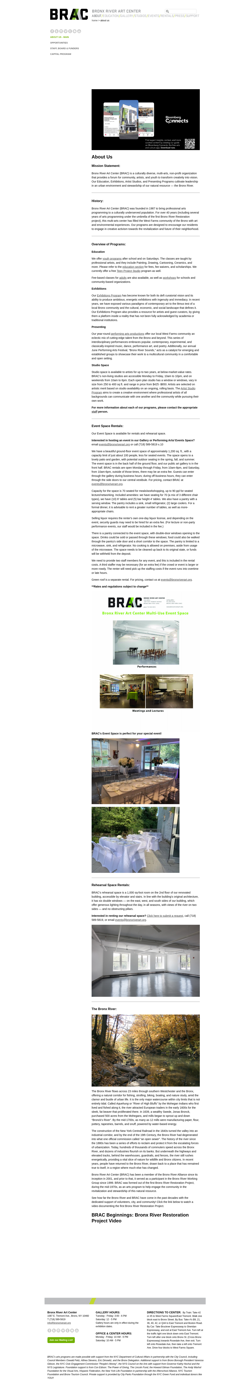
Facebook (52, 31)
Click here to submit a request (165, 915)
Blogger (75, 31)
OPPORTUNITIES (59, 43)
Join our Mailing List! (61, 1340)
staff (94, 411)
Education (111, 16)
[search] (180, 10)
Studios (140, 16)
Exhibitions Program (109, 295)
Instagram (61, 31)
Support (192, 16)
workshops (169, 277)
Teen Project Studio (128, 270)
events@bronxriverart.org (114, 444)
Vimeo (66, 31)
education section (133, 266)
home (95, 20)
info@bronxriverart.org (59, 1323)
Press (180, 16)
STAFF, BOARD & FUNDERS (64, 48)
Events (153, 16)
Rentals (167, 16)
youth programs (112, 258)
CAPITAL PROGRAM (60, 54)
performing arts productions (127, 333)
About (96, 16)
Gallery (126, 16)
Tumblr (70, 31)
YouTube (79, 31)
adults (123, 277)
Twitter (57, 31)
